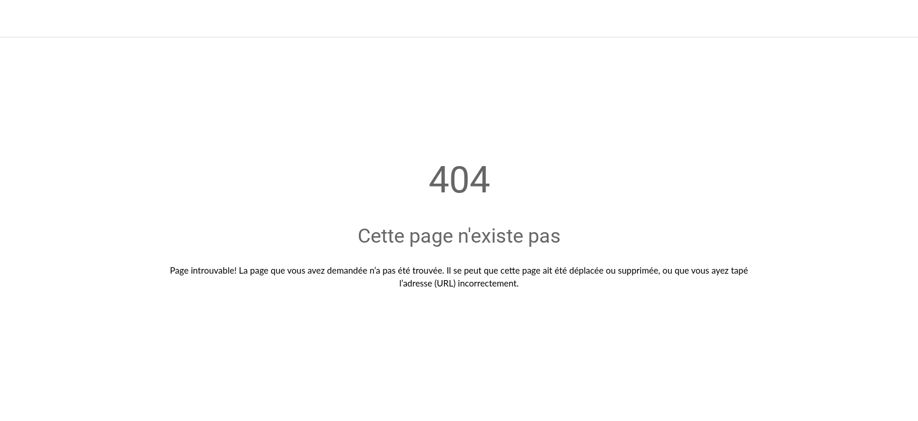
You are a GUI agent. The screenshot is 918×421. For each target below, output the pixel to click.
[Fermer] (23, 19)
